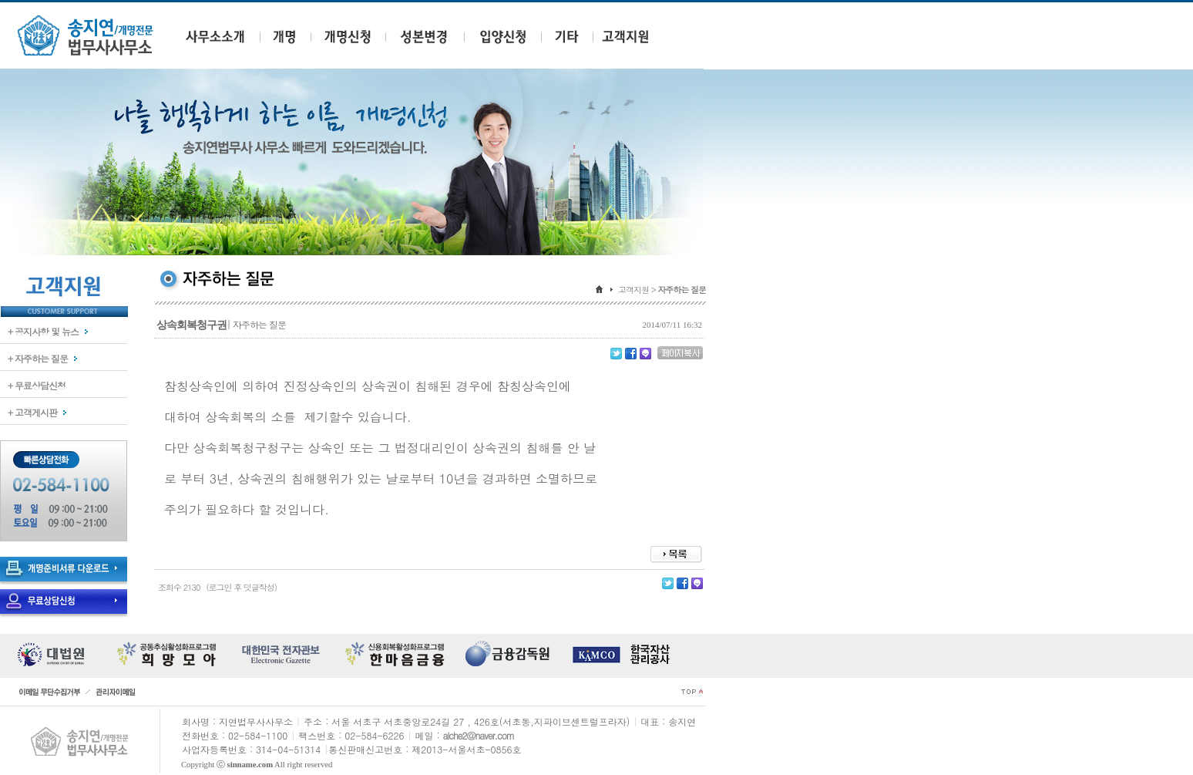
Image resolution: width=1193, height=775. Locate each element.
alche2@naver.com (478, 735)
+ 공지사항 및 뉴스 (43, 331)
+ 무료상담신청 (37, 385)
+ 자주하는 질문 (38, 358)
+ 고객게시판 (32, 412)
